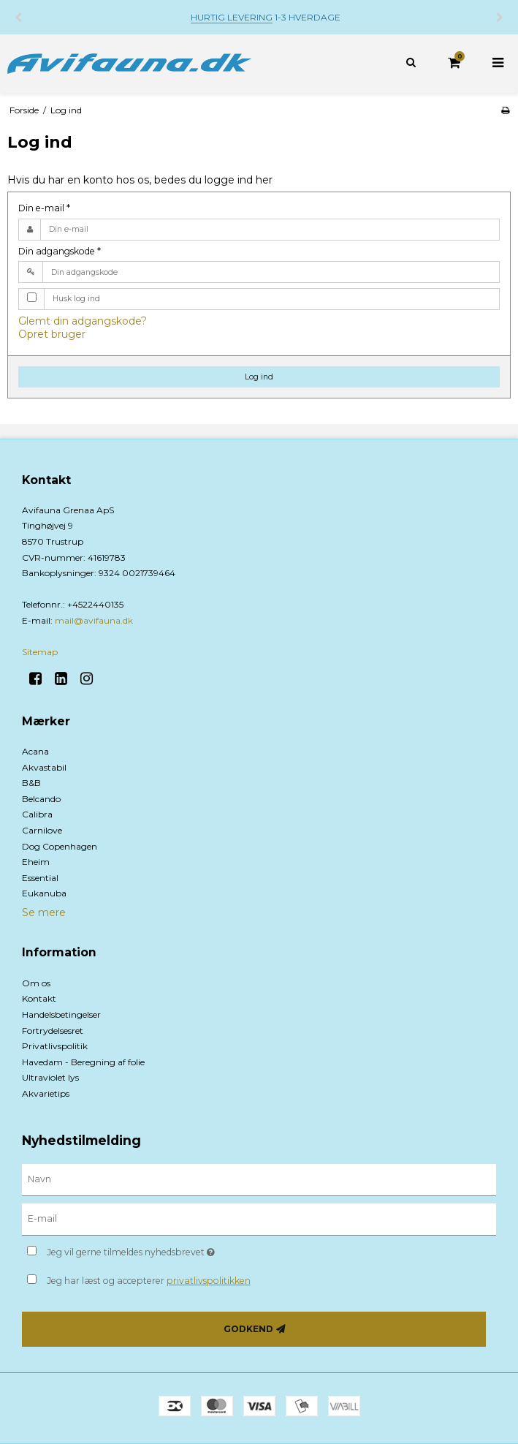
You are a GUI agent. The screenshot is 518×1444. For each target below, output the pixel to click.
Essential (40, 877)
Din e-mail (44, 208)
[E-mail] (259, 1218)
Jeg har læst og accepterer (149, 1280)
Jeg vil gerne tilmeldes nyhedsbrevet (167, 1249)
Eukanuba (44, 893)
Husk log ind (76, 298)
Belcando (41, 798)
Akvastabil (44, 767)
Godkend (248, 1328)
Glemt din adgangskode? (82, 321)
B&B (31, 782)
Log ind (259, 377)
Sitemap (40, 651)
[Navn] (259, 1179)
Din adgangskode (59, 251)
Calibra (37, 814)
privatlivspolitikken (209, 1280)
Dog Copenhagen (59, 846)
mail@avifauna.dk (94, 620)
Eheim (36, 861)
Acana (35, 751)
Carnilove (42, 830)
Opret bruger (51, 334)
